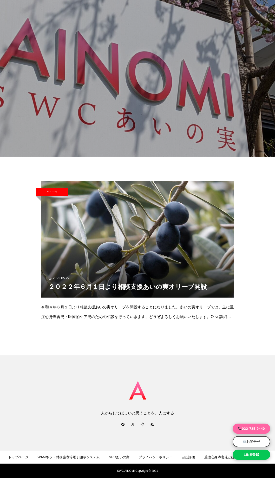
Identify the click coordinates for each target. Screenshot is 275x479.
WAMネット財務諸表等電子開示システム (69, 457)
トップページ (18, 457)
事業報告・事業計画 (107, 471)
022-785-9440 (251, 429)
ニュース (52, 192)
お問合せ (252, 442)
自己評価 (188, 457)
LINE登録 (251, 455)
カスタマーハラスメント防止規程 (180, 471)
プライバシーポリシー (155, 457)
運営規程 (76, 471)
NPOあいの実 (119, 457)
